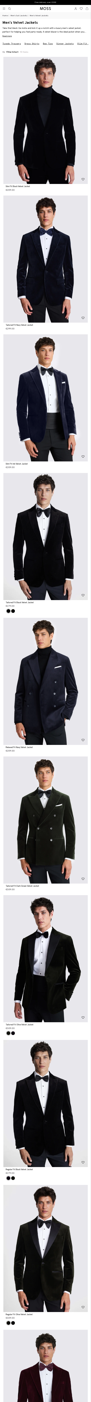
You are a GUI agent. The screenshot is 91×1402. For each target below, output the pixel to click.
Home (5, 15)
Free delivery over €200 (45, 2)
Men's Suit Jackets (19, 15)
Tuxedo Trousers (11, 43)
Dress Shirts (32, 43)
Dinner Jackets (65, 43)
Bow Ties (48, 43)
